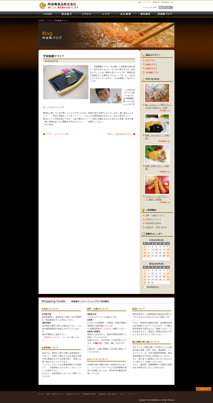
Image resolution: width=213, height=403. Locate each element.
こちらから (106, 328)
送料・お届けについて (155, 215)
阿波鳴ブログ (164, 14)
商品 (66, 14)
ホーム (41, 394)
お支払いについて (153, 219)
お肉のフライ (151, 68)
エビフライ (150, 60)
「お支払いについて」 (52, 337)
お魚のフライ (151, 64)
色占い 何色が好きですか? (120, 134)
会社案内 (125, 14)
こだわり (86, 14)
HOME (48, 14)
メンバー (131, 394)
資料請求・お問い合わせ (145, 14)
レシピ (106, 14)
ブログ (49, 20)
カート (122, 394)
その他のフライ (152, 72)
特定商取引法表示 (153, 223)
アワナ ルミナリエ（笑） (58, 134)
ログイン (166, 7)
